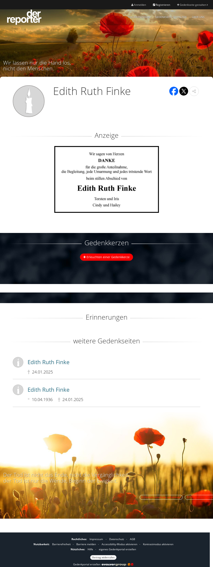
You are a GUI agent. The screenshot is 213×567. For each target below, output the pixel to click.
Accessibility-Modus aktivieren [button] (119, 544)
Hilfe (90, 549)
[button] (194, 91)
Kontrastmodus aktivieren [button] (158, 544)
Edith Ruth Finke (49, 362)
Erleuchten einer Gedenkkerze (106, 257)
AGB (132, 539)
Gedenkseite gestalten (192, 5)
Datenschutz (116, 539)
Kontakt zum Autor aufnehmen (161, 497)
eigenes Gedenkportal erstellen (117, 549)
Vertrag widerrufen (103, 557)
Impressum (96, 539)
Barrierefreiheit (61, 544)
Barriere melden (86, 544)
